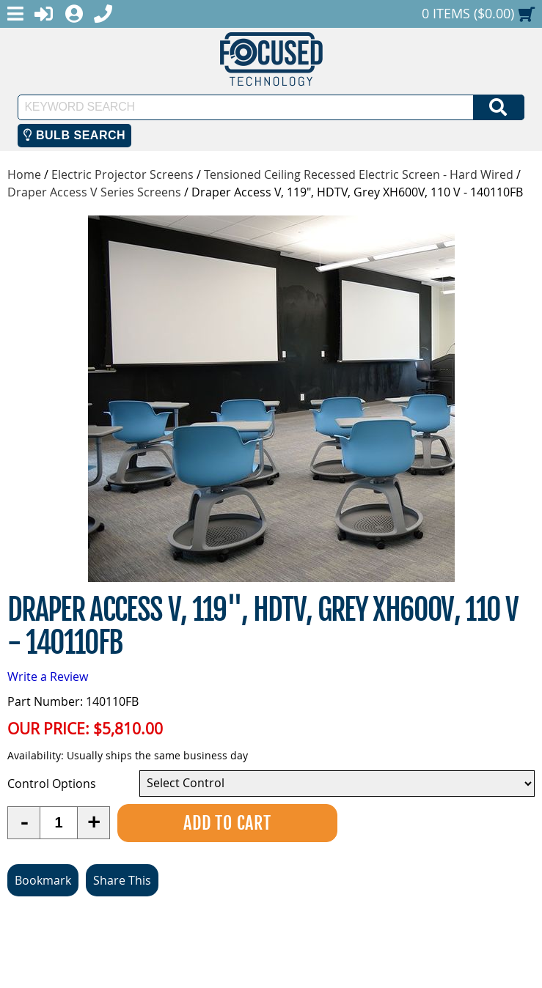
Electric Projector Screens (122, 174)
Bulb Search (74, 135)
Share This (122, 880)
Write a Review (47, 676)
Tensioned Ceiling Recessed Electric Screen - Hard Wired (358, 174)
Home (24, 174)
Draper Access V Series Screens (94, 192)
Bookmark (43, 880)
